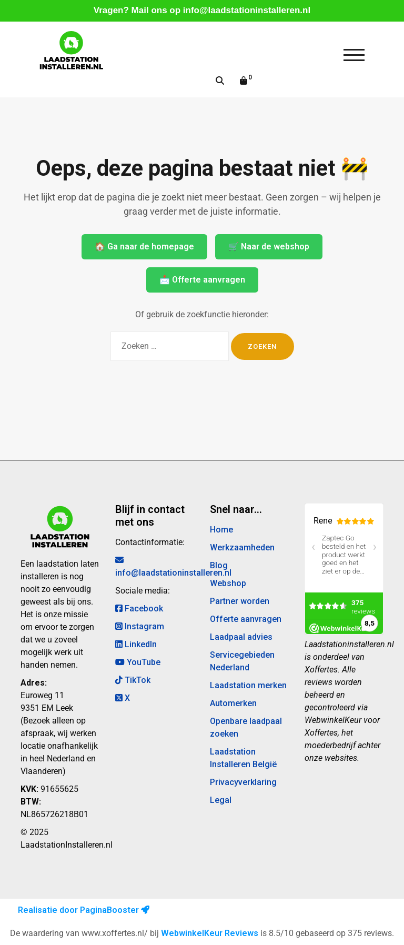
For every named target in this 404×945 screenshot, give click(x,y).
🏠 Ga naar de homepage (144, 247)
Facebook (139, 609)
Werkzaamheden (242, 547)
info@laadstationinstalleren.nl (246, 10)
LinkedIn (136, 644)
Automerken (233, 703)
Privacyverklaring (243, 782)
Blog (219, 565)
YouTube (137, 662)
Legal (220, 800)
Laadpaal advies (241, 637)
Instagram (139, 626)
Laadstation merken (248, 685)
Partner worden (239, 601)
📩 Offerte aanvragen (202, 280)
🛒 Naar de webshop (268, 247)
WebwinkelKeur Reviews (209, 933)
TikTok (132, 680)
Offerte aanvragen (245, 619)
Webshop (228, 583)
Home (221, 530)
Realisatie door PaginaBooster (83, 910)
